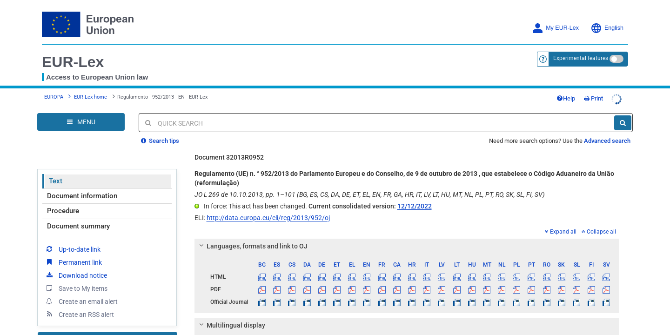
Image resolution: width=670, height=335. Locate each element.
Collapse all (599, 224)
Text (55, 174)
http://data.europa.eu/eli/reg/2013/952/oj (268, 210)
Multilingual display (230, 318)
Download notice (76, 268)
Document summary (78, 219)
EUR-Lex (73, 62)
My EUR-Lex (555, 28)
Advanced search (607, 133)
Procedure (63, 204)
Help (584, 94)
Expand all (560, 224)
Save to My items (76, 281)
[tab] (407, 239)
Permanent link (73, 255)
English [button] (606, 28)
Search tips (160, 133)
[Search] (622, 115)
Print (612, 94)
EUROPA (53, 93)
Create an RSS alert (79, 307)
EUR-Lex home (90, 93)
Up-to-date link (72, 242)
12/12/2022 (414, 199)
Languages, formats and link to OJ (252, 239)
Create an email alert (81, 294)
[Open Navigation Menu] (81, 115)
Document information (82, 189)
